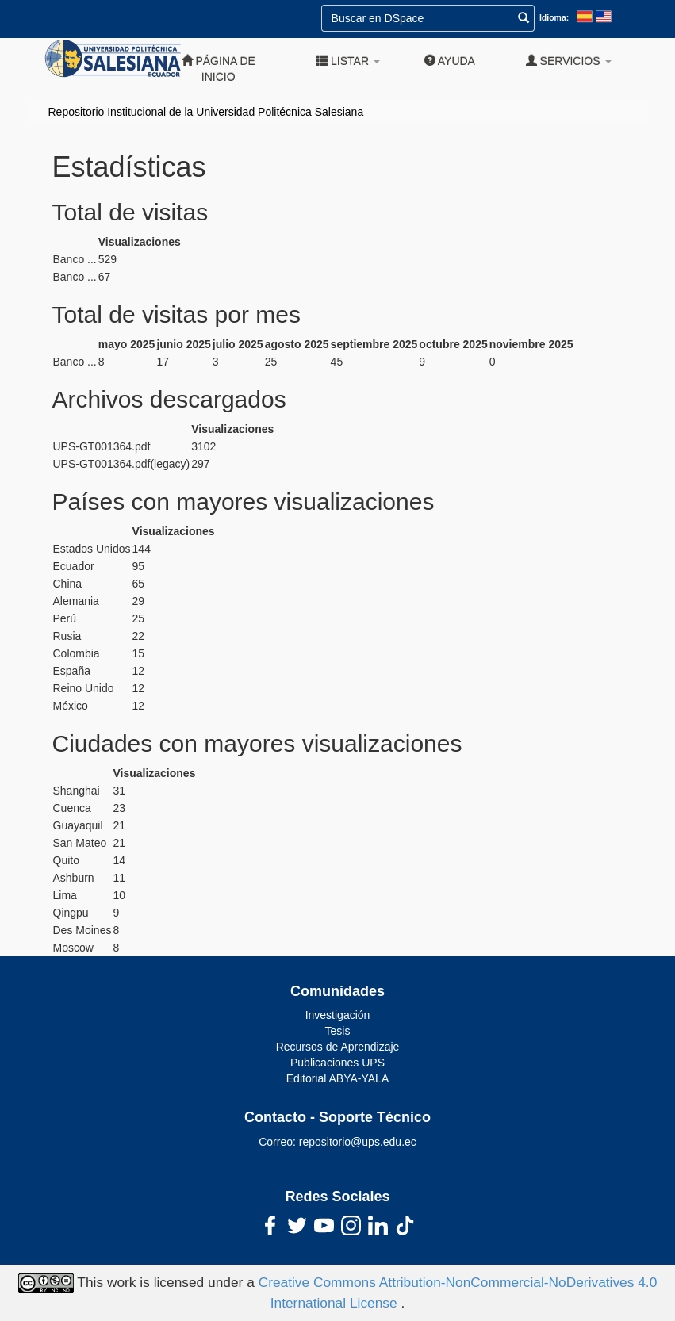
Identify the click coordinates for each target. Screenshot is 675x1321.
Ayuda (449, 60)
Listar (348, 60)
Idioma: (554, 17)
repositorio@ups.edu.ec (357, 1141)
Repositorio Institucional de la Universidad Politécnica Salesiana (206, 111)
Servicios (569, 60)
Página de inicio (218, 68)
